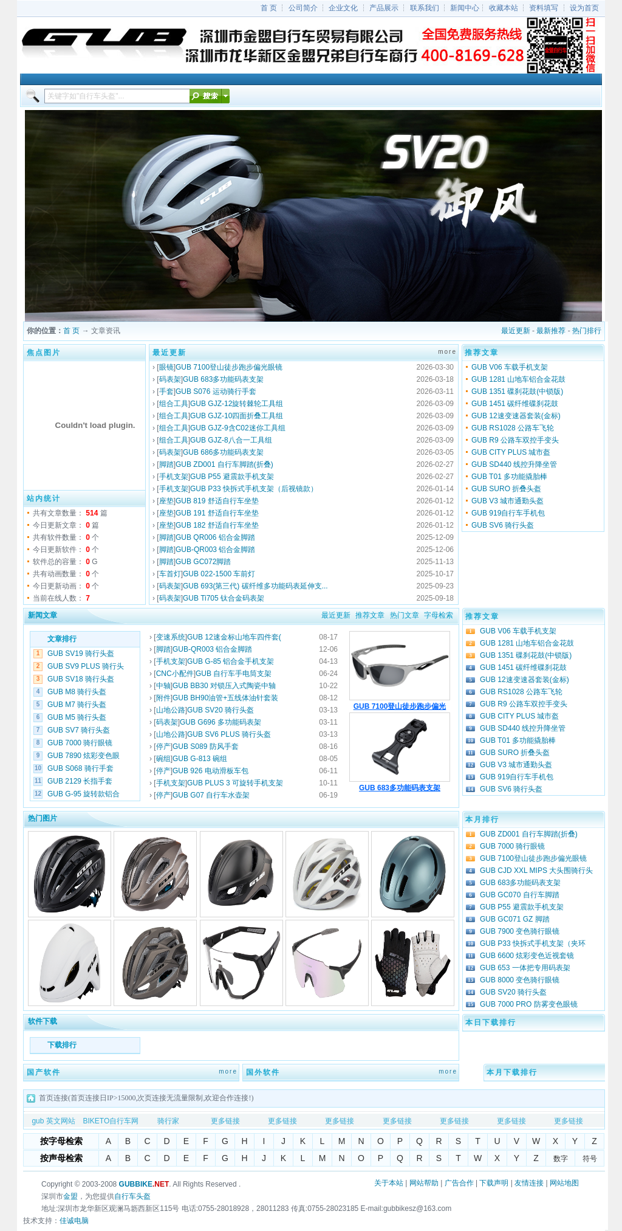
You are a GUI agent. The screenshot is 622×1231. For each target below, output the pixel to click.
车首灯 (170, 574)
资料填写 (543, 8)
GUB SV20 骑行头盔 (220, 710)
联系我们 (424, 8)
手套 (166, 391)
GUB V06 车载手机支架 (509, 367)
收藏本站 (503, 8)
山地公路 (170, 710)
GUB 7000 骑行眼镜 (79, 743)
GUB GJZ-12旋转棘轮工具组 (236, 403)
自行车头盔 (132, 1196)
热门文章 (404, 615)
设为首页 (584, 8)
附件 (163, 698)
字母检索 (438, 615)
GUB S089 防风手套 (206, 746)
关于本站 (388, 1183)
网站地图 (564, 1183)
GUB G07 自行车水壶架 (211, 795)
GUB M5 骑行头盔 (76, 717)
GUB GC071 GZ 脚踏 (515, 919)
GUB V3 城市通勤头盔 (507, 501)
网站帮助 (424, 1183)
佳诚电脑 (74, 1220)
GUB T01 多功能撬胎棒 (509, 476)
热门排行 (586, 330)
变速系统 (170, 637)
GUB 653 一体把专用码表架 (525, 968)
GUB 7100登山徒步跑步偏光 (400, 706)
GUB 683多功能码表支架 (223, 379)
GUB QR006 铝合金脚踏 (215, 537)
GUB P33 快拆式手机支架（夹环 (533, 943)
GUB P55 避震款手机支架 (232, 476)
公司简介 (303, 8)
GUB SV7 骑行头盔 (78, 730)
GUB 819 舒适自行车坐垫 (217, 501)
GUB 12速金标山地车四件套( (234, 637)
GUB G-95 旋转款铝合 (83, 794)
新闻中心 (464, 8)
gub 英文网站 (53, 1121)
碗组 (163, 758)
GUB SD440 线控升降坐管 (514, 464)
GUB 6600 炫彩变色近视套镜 (527, 955)
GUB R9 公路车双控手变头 (515, 440)
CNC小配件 (175, 673)
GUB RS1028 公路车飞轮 (512, 428)
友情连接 (529, 1183)
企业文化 (343, 8)
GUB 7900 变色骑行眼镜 (519, 931)
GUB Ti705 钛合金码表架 (223, 598)
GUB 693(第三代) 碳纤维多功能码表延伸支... (255, 586)
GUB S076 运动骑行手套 (216, 391)
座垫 (166, 501)
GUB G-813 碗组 (200, 758)
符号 (590, 1158)
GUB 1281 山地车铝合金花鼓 (518, 379)
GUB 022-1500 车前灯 (219, 574)
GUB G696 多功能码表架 (220, 722)
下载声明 (493, 1183)
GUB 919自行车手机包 (508, 513)
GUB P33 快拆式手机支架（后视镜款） (254, 488)
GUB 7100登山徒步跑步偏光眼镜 (229, 367)
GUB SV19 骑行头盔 (80, 653)
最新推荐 (551, 330)
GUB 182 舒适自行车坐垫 (217, 525)
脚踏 (166, 464)
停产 (163, 746)
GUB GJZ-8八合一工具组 (231, 440)
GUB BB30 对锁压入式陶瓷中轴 (224, 685)
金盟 (70, 1196)
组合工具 (173, 403)
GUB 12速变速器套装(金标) (516, 416)
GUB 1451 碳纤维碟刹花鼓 (514, 403)
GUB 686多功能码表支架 (223, 452)
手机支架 (173, 476)
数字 (560, 1158)
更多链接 (225, 1121)
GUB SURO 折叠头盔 (506, 488)
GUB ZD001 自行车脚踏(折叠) (224, 464)
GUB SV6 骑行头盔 (502, 525)
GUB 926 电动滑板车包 (210, 771)
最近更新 (515, 330)
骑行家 (168, 1121)
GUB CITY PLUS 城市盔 (510, 452)
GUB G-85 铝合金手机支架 (230, 661)
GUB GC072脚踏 (203, 561)
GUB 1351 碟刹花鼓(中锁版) (517, 391)
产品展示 (383, 8)
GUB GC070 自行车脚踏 (519, 895)
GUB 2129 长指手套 (79, 781)
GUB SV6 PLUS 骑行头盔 (229, 734)
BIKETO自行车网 (110, 1121)
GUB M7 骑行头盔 (76, 704)
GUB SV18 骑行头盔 (80, 679)
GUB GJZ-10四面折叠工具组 (236, 416)
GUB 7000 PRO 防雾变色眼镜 (529, 1004)
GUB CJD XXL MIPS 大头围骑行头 (536, 870)
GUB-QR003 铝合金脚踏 (215, 549)
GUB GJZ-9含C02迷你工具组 (237, 428)
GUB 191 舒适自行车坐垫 (217, 513)
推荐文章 (369, 615)
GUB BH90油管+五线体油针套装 (225, 698)
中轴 (163, 685)
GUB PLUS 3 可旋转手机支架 (235, 783)
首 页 (269, 8)
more (447, 351)
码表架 (170, 379)
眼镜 (166, 367)
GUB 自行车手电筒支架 (234, 673)
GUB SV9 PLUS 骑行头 (85, 666)
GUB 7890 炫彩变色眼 (83, 755)
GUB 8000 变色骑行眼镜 (519, 980)
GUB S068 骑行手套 (80, 768)
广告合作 (459, 1183)
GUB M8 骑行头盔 (76, 692)
